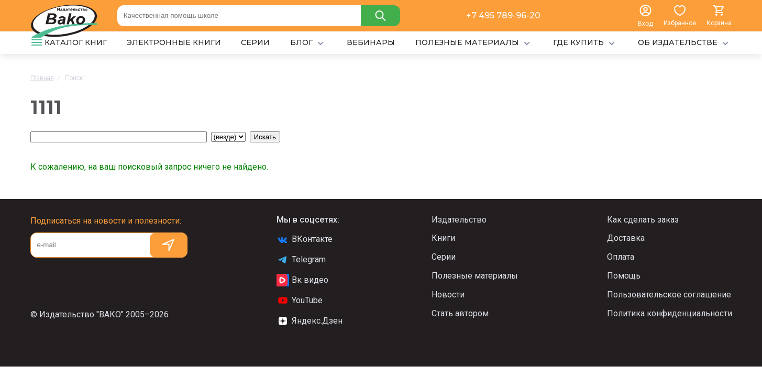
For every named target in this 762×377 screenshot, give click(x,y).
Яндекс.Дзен (310, 321)
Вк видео (302, 280)
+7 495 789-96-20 (503, 15)
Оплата (620, 257)
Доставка (626, 238)
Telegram (301, 259)
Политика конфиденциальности (669, 313)
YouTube (300, 300)
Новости (448, 295)
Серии (444, 257)
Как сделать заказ (643, 220)
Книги (443, 238)
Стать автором (460, 313)
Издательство (459, 220)
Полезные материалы (475, 276)
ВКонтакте (305, 239)
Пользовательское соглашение (669, 295)
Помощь (623, 276)
